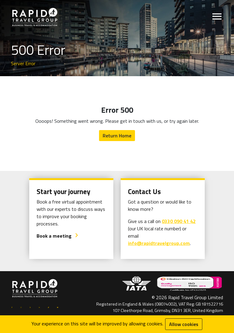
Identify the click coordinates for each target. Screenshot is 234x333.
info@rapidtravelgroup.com (159, 243)
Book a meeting (58, 235)
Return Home (117, 135)
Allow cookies (183, 324)
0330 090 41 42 (179, 221)
